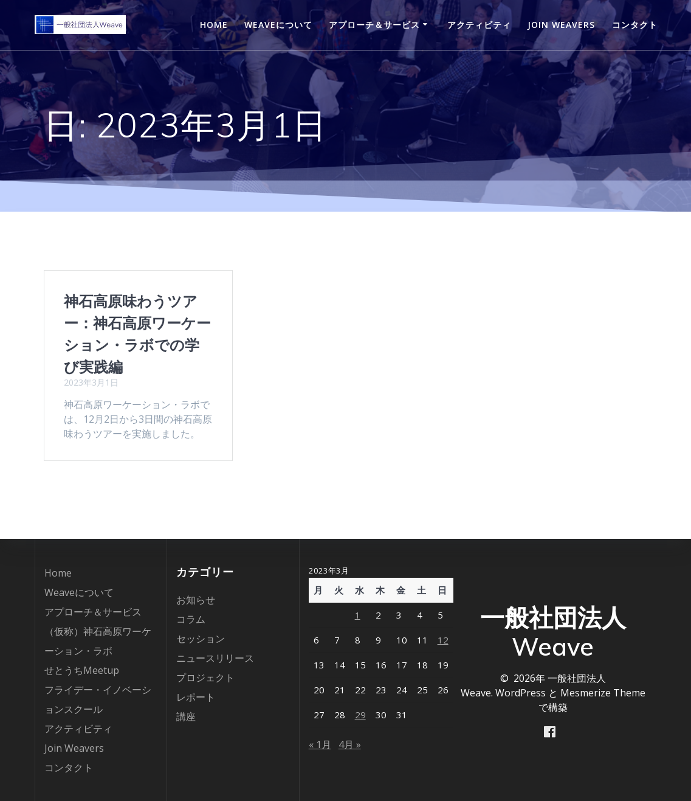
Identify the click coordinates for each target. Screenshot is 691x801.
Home (214, 24)
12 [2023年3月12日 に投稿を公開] (443, 640)
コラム (190, 619)
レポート (195, 697)
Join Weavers (561, 24)
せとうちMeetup (81, 670)
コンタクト (635, 24)
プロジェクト (205, 677)
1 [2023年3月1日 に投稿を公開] (357, 615)
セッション (200, 638)
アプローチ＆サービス (374, 24)
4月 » (350, 744)
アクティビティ (479, 24)
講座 (186, 716)
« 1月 (320, 744)
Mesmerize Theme (602, 692)
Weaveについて (278, 24)
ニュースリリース (215, 658)
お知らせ (195, 599)
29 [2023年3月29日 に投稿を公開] (360, 715)
